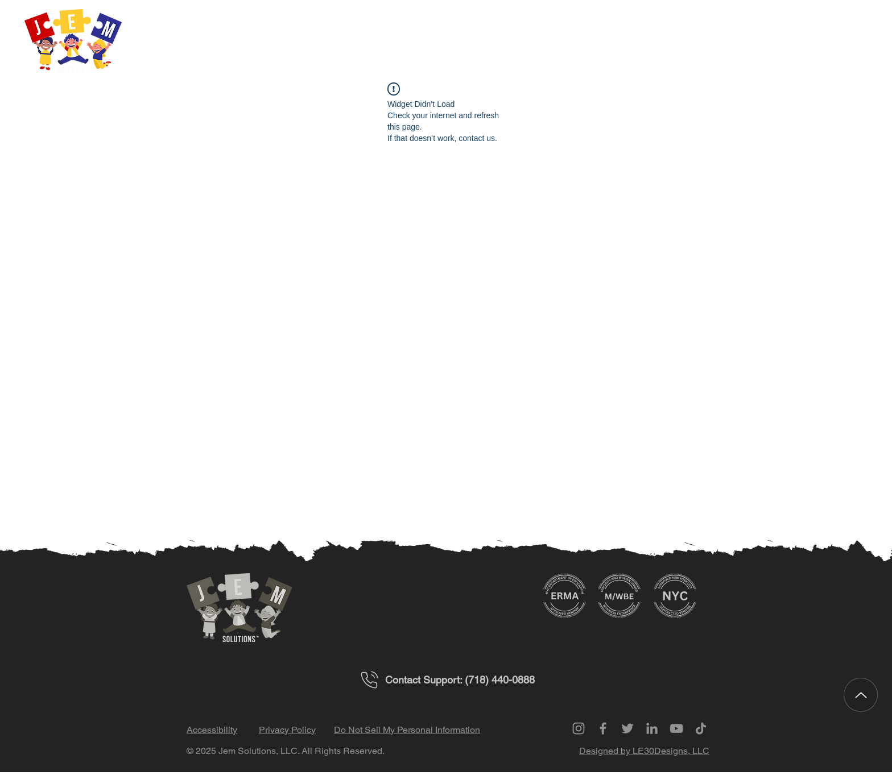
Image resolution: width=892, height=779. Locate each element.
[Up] (861, 695)
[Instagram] (579, 728)
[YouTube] (676, 728)
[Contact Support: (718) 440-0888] (446, 680)
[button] (771, 43)
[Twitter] (627, 728)
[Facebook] (603, 728)
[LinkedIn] (652, 728)
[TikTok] (701, 728)
